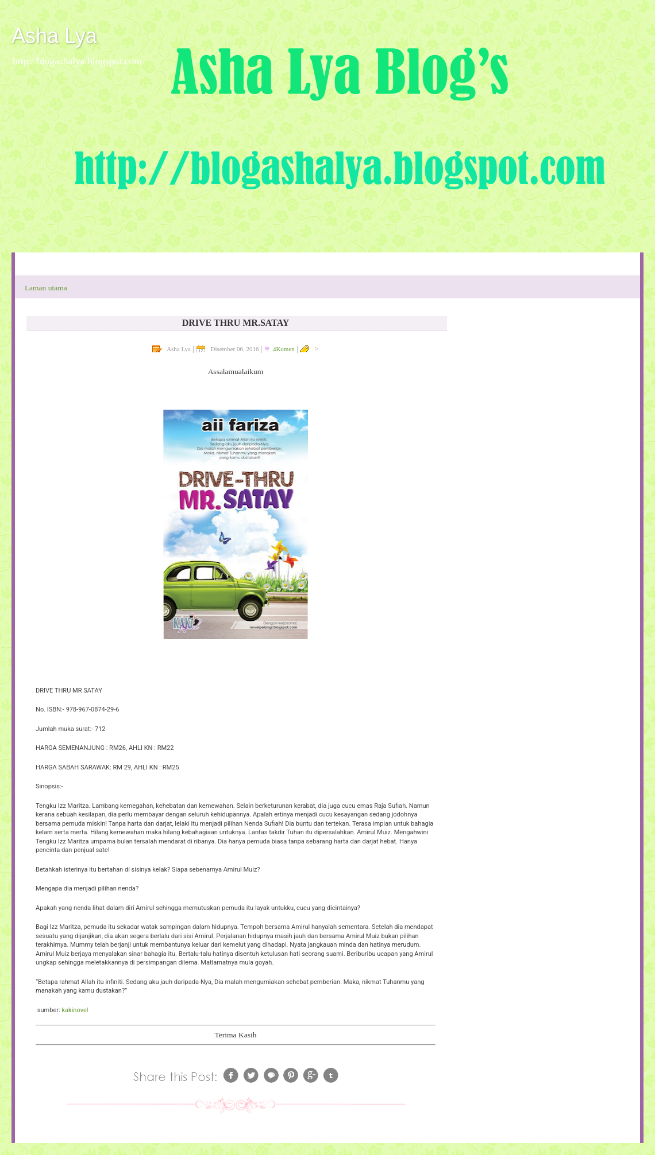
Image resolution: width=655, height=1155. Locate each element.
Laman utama (46, 287)
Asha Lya (54, 36)
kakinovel (74, 1010)
